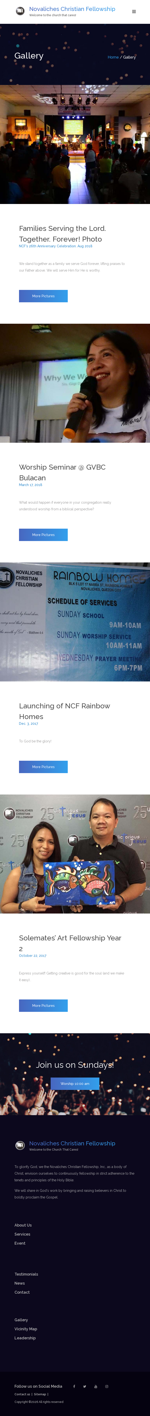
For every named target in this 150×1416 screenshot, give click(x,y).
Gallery (21, 1320)
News (20, 1283)
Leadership (25, 1338)
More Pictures (43, 296)
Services (22, 1234)
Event (20, 1243)
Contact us (22, 1394)
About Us (23, 1225)
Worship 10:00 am (75, 1084)
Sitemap (40, 1394)
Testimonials (26, 1274)
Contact (22, 1292)
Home (113, 57)
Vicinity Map (26, 1329)
